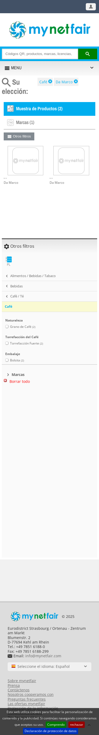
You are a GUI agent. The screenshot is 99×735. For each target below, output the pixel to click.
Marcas (18, 374)
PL (8, 261)
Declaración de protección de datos (51, 731)
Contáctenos (19, 689)
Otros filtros (22, 136)
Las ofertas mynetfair (26, 703)
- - (5, 178)
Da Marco (64, 81)
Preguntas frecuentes (27, 699)
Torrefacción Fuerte (26, 343)
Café (43, 81)
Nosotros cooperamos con (31, 694)
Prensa (14, 685)
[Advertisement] (50, 415)
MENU (16, 68)
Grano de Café (22, 326)
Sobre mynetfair (22, 680)
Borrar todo (20, 381)
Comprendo (56, 724)
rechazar (76, 724)
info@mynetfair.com (43, 655)
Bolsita (17, 360)
